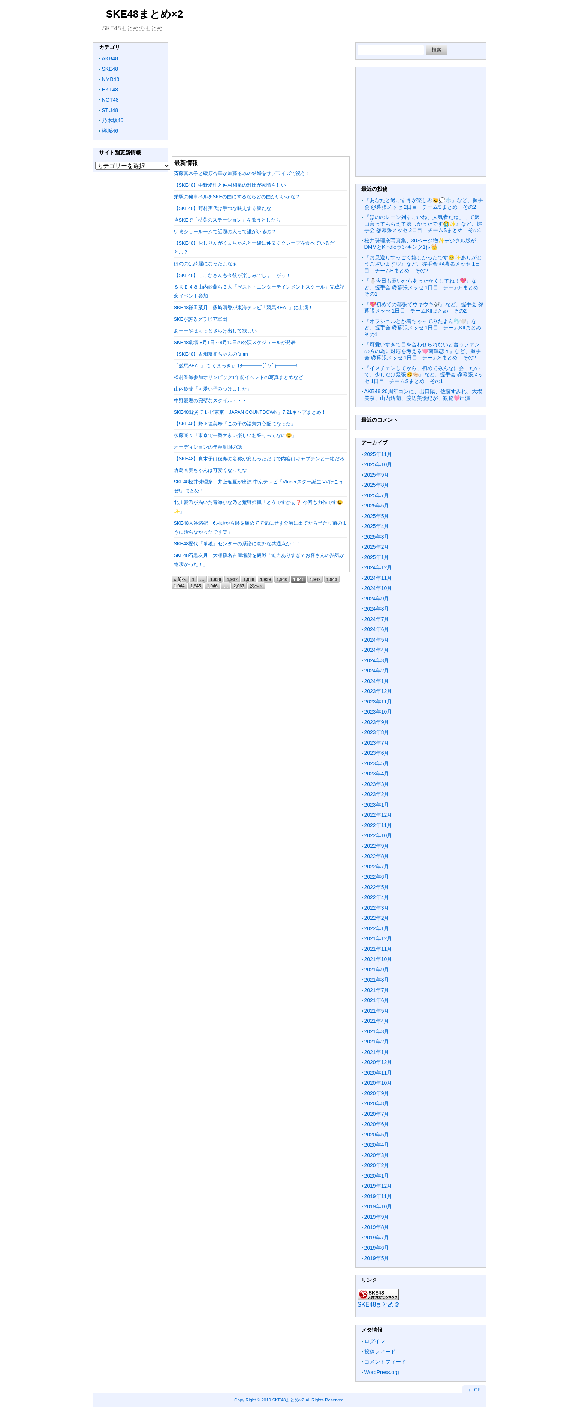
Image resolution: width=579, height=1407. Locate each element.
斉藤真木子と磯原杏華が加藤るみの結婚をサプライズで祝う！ (242, 173)
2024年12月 (378, 567)
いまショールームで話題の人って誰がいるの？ (225, 231)
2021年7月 (376, 990)
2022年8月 (376, 856)
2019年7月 (376, 1238)
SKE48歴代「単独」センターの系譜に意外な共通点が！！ (237, 543)
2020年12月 (378, 1062)
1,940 (282, 579)
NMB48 (111, 79)
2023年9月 (376, 722)
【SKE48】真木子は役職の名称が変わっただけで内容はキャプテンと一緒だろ (259, 458)
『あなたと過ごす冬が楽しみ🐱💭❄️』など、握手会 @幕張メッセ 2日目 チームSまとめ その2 (423, 203)
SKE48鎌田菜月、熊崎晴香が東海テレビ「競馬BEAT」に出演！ (243, 307)
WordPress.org (381, 1372)
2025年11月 (378, 454)
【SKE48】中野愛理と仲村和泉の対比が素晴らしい (230, 185)
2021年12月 (378, 938)
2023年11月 (378, 702)
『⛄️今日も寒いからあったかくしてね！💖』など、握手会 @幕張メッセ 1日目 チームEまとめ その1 (424, 287)
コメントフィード (385, 1362)
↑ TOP (474, 1389)
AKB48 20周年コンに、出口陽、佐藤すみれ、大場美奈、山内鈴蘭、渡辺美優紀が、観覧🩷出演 (423, 394)
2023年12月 (378, 691)
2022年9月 (376, 846)
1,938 (248, 579)
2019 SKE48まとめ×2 (282, 1399)
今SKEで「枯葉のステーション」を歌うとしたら (227, 220)
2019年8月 (376, 1227)
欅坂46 (110, 131)
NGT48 (110, 100)
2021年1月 (376, 1052)
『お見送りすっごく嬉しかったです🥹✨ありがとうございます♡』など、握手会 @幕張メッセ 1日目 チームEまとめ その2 (423, 264)
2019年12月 (378, 1186)
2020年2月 (376, 1165)
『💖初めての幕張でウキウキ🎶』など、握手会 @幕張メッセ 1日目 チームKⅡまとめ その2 (423, 307)
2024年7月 (376, 619)
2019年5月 (376, 1258)
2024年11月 (378, 578)
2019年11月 (378, 1196)
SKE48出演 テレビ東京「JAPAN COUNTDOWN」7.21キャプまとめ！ (250, 412)
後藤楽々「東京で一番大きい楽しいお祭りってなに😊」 (235, 435)
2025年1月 (376, 557)
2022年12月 (378, 815)
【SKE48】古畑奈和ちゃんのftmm (211, 354)
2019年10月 (378, 1206)
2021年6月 (376, 1000)
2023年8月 (376, 732)
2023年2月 (376, 794)
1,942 (315, 579)
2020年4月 (376, 1145)
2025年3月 (376, 537)
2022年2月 (376, 918)
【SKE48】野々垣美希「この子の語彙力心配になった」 (235, 424)
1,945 (195, 585)
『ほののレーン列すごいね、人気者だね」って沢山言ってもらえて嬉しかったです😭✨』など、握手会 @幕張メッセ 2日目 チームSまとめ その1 (423, 223)
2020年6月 (376, 1124)
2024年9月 (376, 599)
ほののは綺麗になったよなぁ (205, 263)
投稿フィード (380, 1352)
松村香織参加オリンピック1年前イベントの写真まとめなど (238, 377)
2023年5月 (376, 763)
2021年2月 (376, 1042)
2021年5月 (376, 1011)
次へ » (256, 585)
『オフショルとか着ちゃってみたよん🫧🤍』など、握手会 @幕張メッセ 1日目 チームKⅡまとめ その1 (425, 327)
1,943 (331, 579)
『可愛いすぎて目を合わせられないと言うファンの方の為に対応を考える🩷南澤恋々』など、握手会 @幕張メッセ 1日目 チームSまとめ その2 (422, 351)
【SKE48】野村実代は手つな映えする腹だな (223, 208)
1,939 (265, 579)
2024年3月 (376, 660)
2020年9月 (376, 1093)
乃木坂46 (113, 120)
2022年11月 (378, 825)
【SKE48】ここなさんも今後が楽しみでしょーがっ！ (232, 275)
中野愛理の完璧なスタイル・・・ (210, 400)
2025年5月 (376, 516)
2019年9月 (376, 1217)
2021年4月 (376, 1021)
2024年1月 (376, 681)
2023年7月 (376, 743)
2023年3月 (376, 784)
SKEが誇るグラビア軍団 (200, 319)
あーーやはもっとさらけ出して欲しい (215, 331)
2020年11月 (378, 1073)
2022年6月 (376, 877)
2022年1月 (376, 928)
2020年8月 (376, 1103)
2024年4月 (376, 650)
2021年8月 (376, 980)
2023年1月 (376, 805)
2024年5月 (376, 640)
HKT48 (110, 90)
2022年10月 (378, 835)
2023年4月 (376, 774)
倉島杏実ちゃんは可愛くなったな (210, 470)
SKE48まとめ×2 (144, 14)
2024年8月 (376, 609)
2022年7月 (376, 867)
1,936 (215, 579)
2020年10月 (378, 1083)
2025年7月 (376, 495)
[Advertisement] (261, 94)
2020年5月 (376, 1135)
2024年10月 (378, 588)
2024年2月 (376, 671)
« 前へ (180, 579)
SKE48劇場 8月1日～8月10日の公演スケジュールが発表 (235, 342)
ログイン (374, 1341)
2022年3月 (376, 908)
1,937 (232, 579)
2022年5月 (376, 887)
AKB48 (110, 58)
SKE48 (110, 69)
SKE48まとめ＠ (379, 1304)
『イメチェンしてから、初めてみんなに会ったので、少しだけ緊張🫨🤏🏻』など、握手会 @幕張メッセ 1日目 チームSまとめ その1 (423, 374)
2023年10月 (378, 712)
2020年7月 (376, 1114)
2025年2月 (376, 547)
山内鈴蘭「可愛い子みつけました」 (213, 389)
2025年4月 (376, 526)
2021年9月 (376, 970)
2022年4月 (376, 897)
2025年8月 (376, 485)
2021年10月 (378, 959)
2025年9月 (376, 475)
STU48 (110, 110)
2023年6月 (376, 753)
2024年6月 (376, 629)
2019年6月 (376, 1248)
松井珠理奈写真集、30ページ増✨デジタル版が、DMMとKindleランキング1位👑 (423, 244)
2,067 (238, 585)
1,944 (179, 585)
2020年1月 (376, 1176)
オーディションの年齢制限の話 (208, 447)
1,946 (212, 585)
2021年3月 (376, 1031)
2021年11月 (378, 949)
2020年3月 (376, 1155)
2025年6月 (376, 506)
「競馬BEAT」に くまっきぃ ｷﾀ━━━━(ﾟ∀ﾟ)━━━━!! (236, 365)
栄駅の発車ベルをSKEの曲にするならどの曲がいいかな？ (237, 196)
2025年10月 (378, 464)
